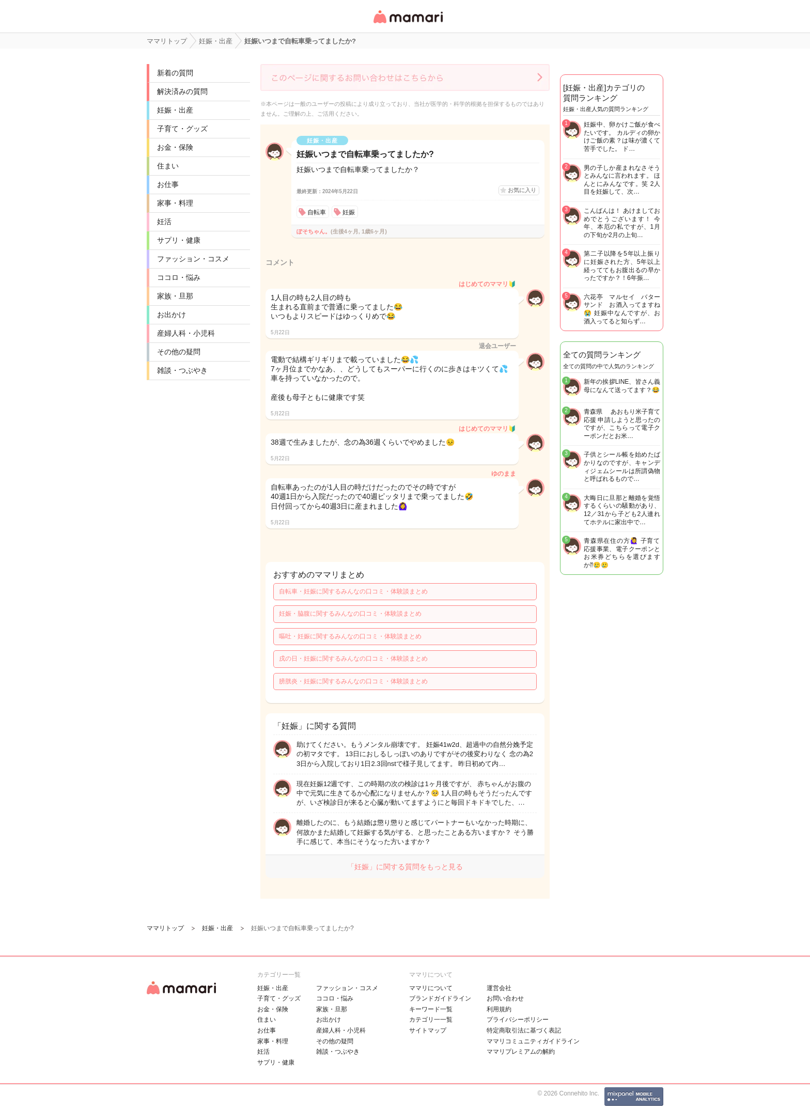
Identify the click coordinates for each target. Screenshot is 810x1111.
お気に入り (522, 190)
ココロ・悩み (178, 277)
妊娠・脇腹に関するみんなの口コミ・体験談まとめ (350, 613)
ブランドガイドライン (440, 998)
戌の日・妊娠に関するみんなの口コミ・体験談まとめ (353, 658)
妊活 (164, 221)
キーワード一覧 (431, 1009)
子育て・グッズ (182, 128)
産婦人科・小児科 (186, 333)
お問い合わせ (505, 998)
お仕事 (168, 184)
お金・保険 (175, 147)
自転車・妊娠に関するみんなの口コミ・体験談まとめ (353, 591)
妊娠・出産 (175, 110)
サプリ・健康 (178, 240)
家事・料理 (175, 203)
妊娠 (348, 212)
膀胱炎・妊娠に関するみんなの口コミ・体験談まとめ (353, 681)
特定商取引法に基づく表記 (524, 1030)
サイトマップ (427, 1030)
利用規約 (499, 1009)
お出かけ (171, 314)
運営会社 (499, 988)
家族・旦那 (175, 296)
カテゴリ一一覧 (431, 1019)
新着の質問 (175, 73)
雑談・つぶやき (182, 370)
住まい (168, 166)
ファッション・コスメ (193, 259)
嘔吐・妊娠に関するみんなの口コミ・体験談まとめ (350, 636)
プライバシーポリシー (518, 1019)
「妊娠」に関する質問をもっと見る (405, 867)
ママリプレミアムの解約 (521, 1051)
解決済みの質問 (182, 91)
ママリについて (431, 988)
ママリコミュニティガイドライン (533, 1041)
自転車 (316, 212)
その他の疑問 (178, 352)
